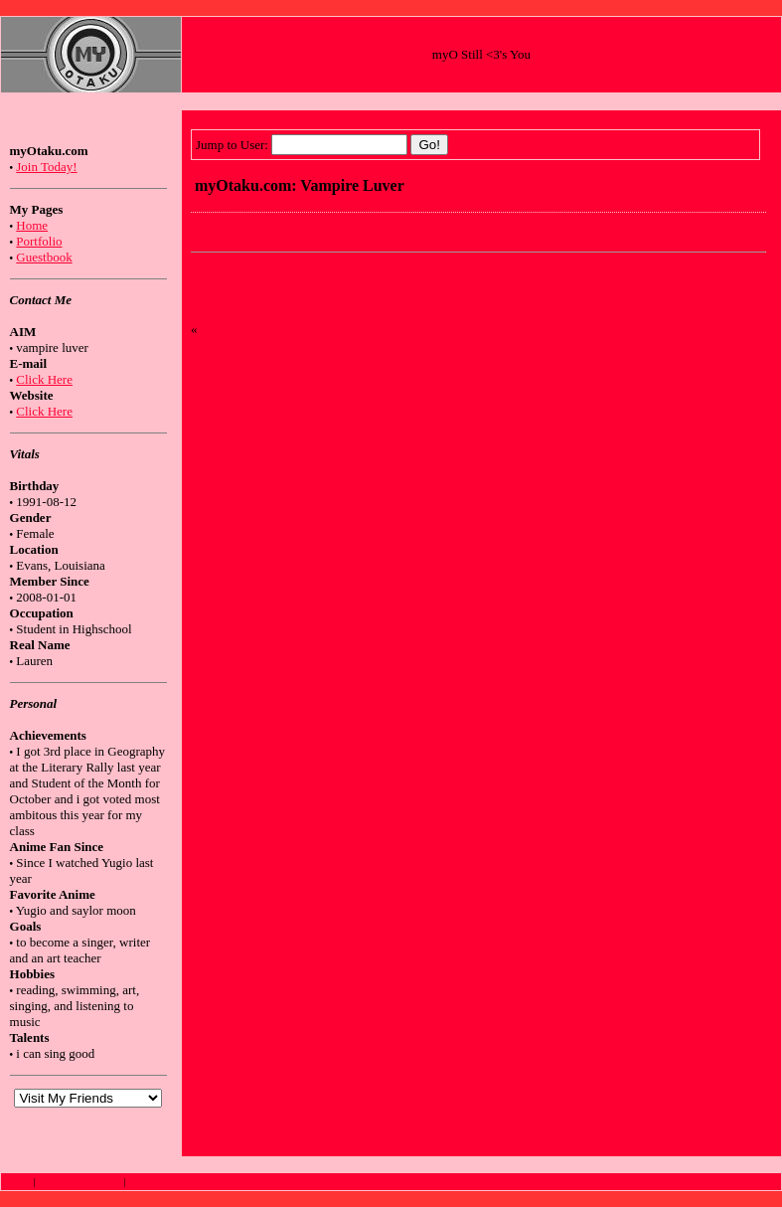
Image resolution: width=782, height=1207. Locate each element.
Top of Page (754, 1181)
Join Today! (46, 166)
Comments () (257, 286)
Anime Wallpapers (164, 1181)
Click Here (44, 379)
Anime (17, 1181)
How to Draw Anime (79, 1181)
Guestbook (44, 257)
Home (32, 225)
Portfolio (39, 241)
